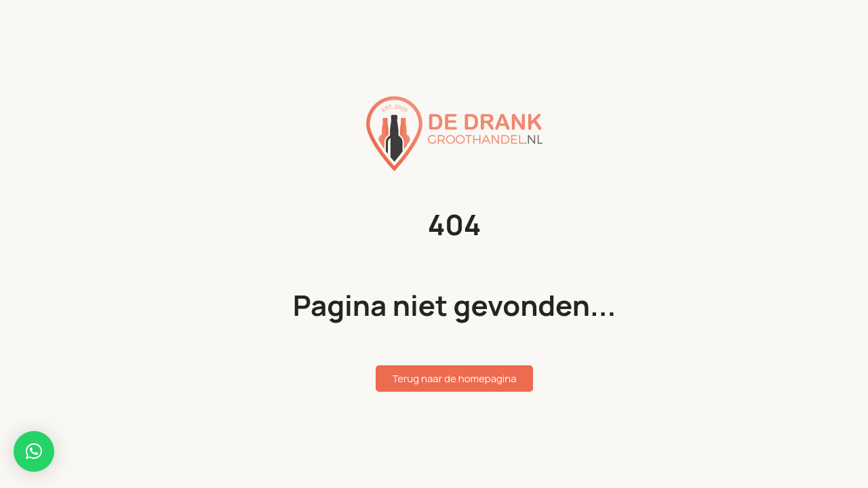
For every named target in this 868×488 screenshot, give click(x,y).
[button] (34, 451)
